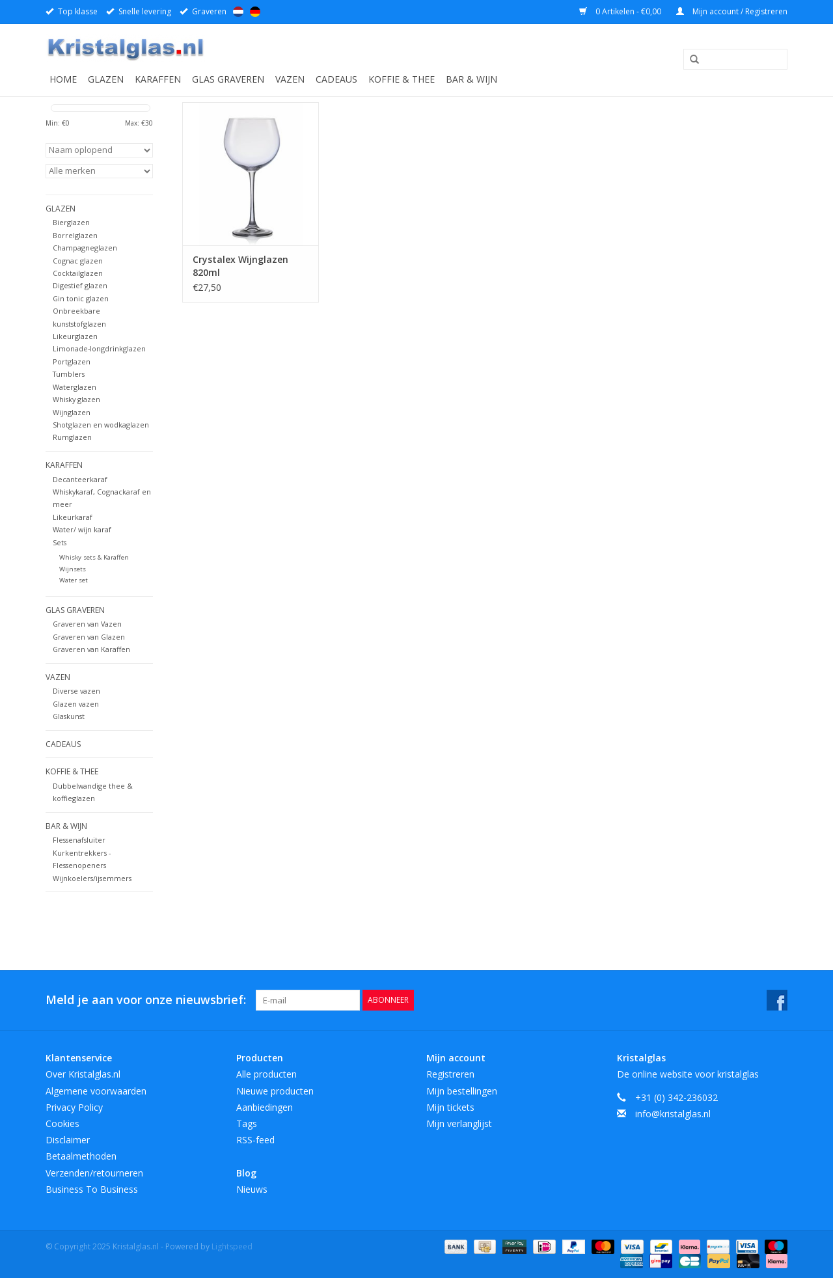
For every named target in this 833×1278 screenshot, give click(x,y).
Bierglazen (71, 222)
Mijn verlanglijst (459, 1123)
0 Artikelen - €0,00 (621, 11)
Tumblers (69, 374)
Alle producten (266, 1074)
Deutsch (255, 12)
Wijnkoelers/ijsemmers (92, 878)
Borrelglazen (75, 235)
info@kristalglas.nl (673, 1114)
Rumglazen (72, 437)
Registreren (450, 1074)
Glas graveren (228, 79)
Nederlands (238, 12)
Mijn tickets (450, 1107)
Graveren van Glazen (89, 637)
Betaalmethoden (81, 1156)
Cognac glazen (78, 260)
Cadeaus (336, 79)
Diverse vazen (76, 691)
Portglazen (71, 361)
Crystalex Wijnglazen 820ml (240, 266)
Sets (59, 542)
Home (63, 79)
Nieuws (251, 1189)
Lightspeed (232, 1246)
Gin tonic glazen (81, 298)
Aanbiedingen (264, 1107)
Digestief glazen (80, 285)
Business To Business (92, 1189)
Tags (246, 1123)
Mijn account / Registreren (731, 11)
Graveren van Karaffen (91, 649)
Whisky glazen (76, 399)
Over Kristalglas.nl (83, 1074)
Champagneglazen (85, 247)
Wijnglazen (71, 412)
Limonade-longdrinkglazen (99, 348)
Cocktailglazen (78, 273)
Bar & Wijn (471, 79)
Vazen (290, 79)
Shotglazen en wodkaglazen (101, 424)
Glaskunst (69, 716)
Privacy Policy (74, 1107)
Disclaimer (68, 1140)
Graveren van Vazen (87, 624)
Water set (73, 580)
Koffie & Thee (401, 79)
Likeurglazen (75, 336)
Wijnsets (72, 569)
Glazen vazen (76, 704)
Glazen (106, 79)
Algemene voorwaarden (96, 1091)
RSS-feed (255, 1140)
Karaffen (158, 79)
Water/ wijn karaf (82, 529)
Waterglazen (74, 387)
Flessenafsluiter (79, 840)
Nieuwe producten (275, 1091)
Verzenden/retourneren (94, 1173)
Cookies (62, 1123)
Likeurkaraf (72, 517)
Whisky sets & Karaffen (94, 557)
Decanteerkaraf (80, 479)
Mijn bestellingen (461, 1091)
